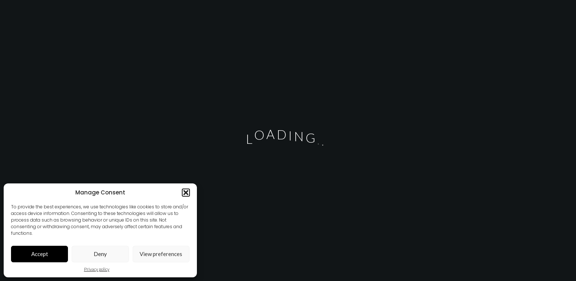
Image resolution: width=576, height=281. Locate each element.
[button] (186, 192)
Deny (100, 254)
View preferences (161, 254)
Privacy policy (96, 269)
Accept (39, 254)
